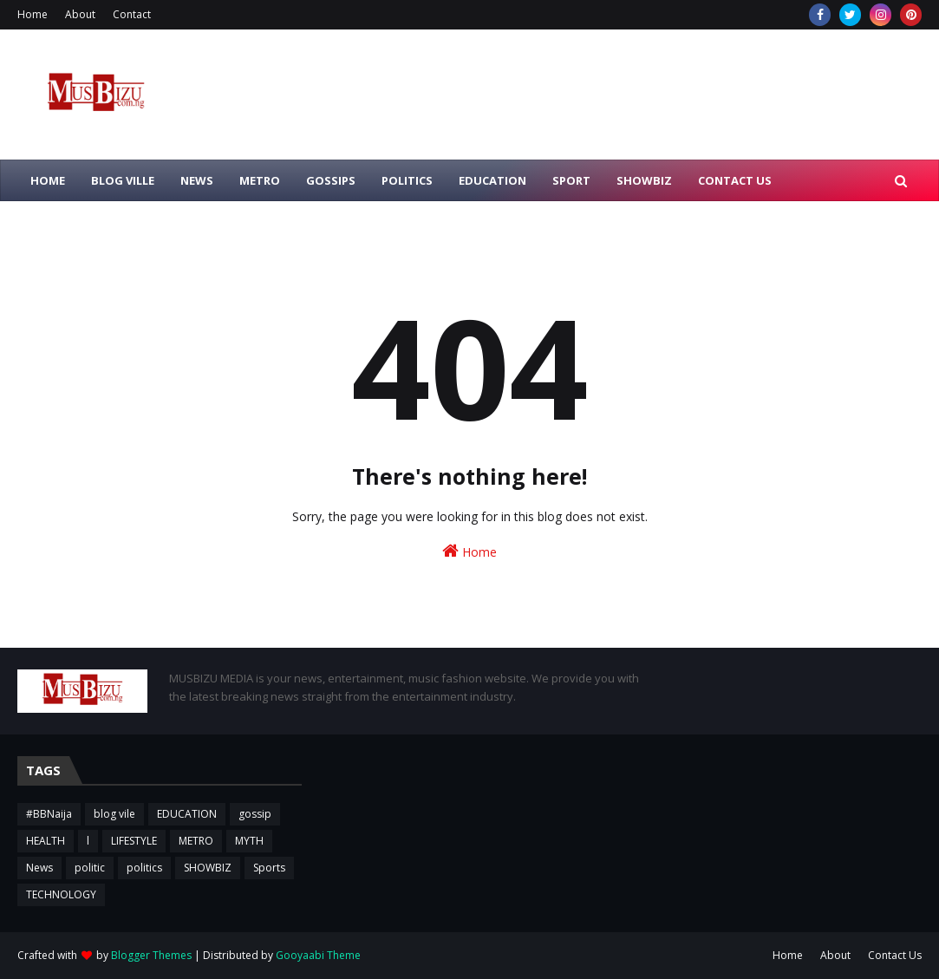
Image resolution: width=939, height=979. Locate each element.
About (80, 14)
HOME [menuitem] (47, 180)
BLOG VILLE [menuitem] (122, 180)
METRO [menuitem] (259, 180)
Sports (269, 867)
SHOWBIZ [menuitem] (644, 180)
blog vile (114, 813)
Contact (132, 14)
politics (144, 867)
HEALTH (45, 840)
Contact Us (895, 955)
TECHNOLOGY (61, 894)
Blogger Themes (151, 955)
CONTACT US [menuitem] (735, 180)
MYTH (249, 840)
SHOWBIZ (207, 867)
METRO (196, 840)
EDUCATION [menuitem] (492, 180)
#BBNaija (49, 813)
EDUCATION (187, 813)
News (39, 867)
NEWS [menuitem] (196, 180)
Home (32, 14)
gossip (254, 813)
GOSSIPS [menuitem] (330, 180)
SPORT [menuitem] (571, 180)
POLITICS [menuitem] (407, 180)
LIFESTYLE (134, 840)
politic (90, 867)
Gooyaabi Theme (318, 955)
